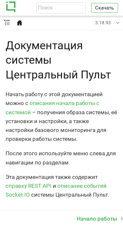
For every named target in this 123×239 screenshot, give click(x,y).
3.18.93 (103, 22)
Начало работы (97, 218)
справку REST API (28, 186)
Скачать (104, 8)
